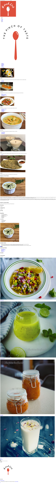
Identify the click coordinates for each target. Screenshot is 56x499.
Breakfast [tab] (2, 63)
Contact (3, 480)
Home (0, 480)
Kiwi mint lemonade (4, 249)
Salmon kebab (3, 251)
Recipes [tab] (2, 19)
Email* (1, 461)
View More (1, 459)
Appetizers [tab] (3, 64)
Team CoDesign (16, 481)
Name (0, 460)
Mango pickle (3, 250)
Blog (2, 480)
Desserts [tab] (2, 65)
